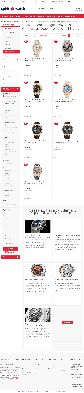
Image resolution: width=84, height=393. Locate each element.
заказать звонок (50, 391)
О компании (17, 1)
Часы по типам (70, 16)
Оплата (31, 1)
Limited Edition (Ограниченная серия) (9, 203)
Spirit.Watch (11, 359)
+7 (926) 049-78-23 (46, 9)
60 (72, 35)
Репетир (6, 178)
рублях (72, 10)
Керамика (6, 110)
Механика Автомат (8, 163)
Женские (6, 193)
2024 (5, 226)
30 (69, 35)
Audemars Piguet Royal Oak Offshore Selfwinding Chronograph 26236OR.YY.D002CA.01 (36, 100)
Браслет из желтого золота (10, 130)
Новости (24, 1)
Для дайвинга (7, 185)
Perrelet (49, 365)
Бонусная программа (54, 16)
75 (75, 35)
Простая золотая (8, 149)
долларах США (79, 10)
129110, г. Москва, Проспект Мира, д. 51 (76, 377)
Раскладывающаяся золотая (9, 143)
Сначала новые (44, 35)
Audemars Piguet (40, 363)
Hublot (37, 370)
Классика (6, 173)
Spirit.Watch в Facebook (76, 386)
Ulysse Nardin (51, 367)
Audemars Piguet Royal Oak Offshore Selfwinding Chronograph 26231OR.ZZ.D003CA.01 (36, 182)
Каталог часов (7, 16)
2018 (5, 216)
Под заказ (6, 238)
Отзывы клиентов (52, 1)
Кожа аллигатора (8, 120)
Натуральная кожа (8, 122)
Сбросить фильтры (9, 251)
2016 (5, 213)
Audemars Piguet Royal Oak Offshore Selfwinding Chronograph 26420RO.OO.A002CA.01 (66, 141)
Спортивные (7, 180)
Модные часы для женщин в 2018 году (67, 279)
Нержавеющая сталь (9, 103)
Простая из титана (8, 155)
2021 (5, 218)
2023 (5, 223)
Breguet (38, 367)
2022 (5, 221)
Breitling (38, 365)
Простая (6, 146)
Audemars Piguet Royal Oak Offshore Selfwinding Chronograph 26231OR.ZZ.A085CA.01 (66, 100)
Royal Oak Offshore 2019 (32, 235)
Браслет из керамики (9, 132)
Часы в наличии (30, 16)
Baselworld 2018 (8, 243)
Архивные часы (52, 370)
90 (78, 35)
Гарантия (43, 1)
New (5, 235)
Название (26, 35)
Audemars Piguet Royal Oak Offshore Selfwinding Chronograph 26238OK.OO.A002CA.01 (36, 141)
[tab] (10, 257)
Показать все (67, 322)
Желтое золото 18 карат (9, 101)
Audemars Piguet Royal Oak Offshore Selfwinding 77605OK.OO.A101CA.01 (36, 59)
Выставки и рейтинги (9, 240)
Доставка (36, 1)
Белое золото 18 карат (9, 98)
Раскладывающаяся (9, 140)
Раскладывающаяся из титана (9, 152)
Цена (34, 35)
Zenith (49, 368)
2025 (5, 228)
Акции (19, 16)
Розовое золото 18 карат (10, 96)
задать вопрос (61, 391)
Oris (49, 363)
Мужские (6, 195)
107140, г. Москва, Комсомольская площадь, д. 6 (75, 369)
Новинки (41, 16)
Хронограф (6, 183)
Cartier (37, 368)
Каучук (5, 125)
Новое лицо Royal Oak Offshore (34, 279)
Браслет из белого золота (10, 127)
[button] (17, 24)
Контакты (61, 1)
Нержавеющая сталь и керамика (9, 106)
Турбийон (6, 175)
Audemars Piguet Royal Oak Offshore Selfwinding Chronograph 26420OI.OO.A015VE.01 (66, 59)
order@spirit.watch (76, 384)
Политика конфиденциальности (9, 378)
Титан (5, 112)
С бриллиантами (8, 170)
